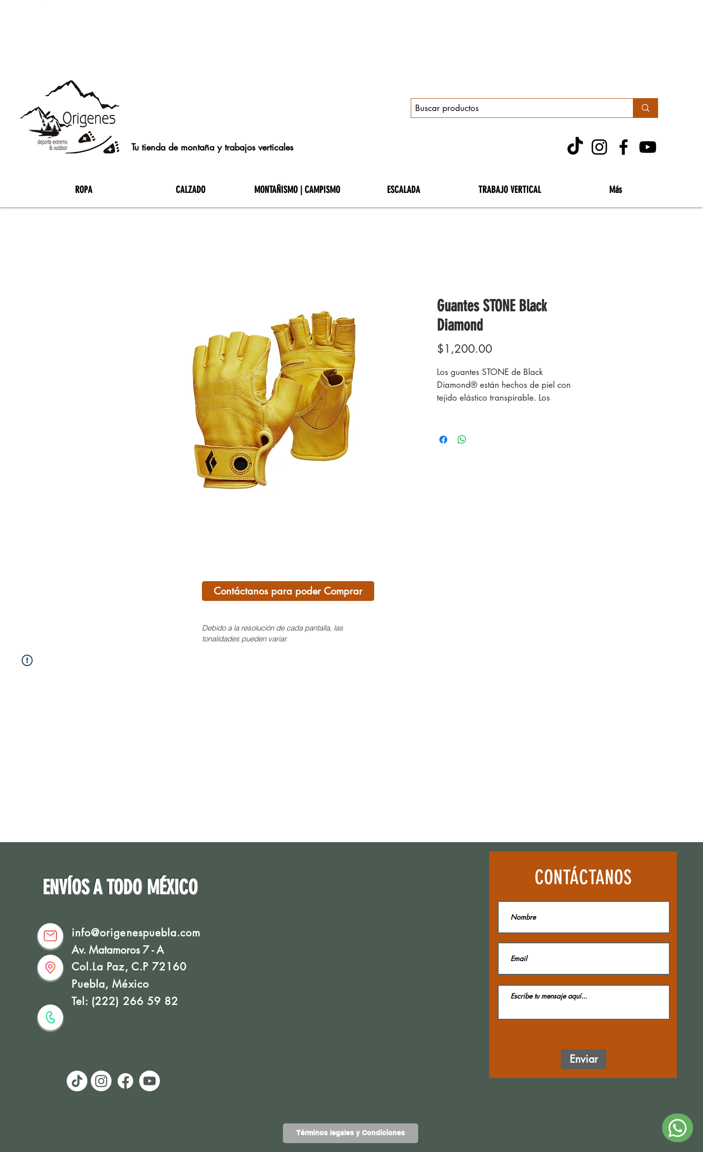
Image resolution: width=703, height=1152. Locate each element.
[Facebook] (623, 147)
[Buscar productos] (513, 108)
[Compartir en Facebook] (443, 440)
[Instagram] (599, 147)
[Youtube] (149, 1081)
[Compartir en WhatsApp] (462, 440)
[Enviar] (583, 1059)
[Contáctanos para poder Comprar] (288, 591)
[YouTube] (647, 147)
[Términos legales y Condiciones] (350, 1133)
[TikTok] (575, 147)
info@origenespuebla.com (136, 932)
